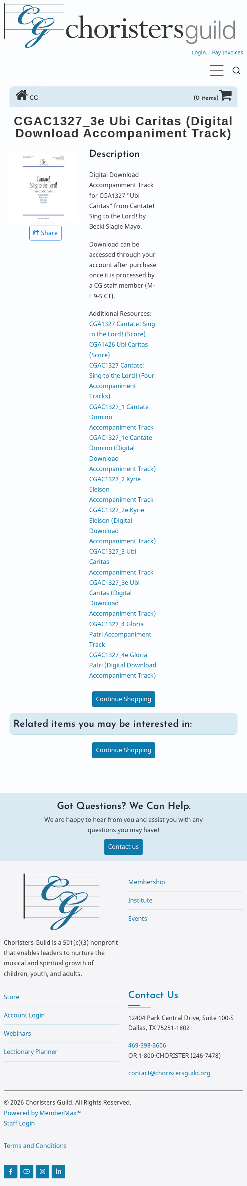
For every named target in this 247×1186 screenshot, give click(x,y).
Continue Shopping (123, 699)
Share (45, 233)
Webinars (17, 1033)
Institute (140, 900)
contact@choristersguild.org (169, 1073)
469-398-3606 (147, 1045)
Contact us (123, 846)
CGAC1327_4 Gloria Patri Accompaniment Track (120, 634)
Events (137, 918)
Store (11, 997)
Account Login (24, 1015)
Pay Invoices (227, 52)
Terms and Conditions (35, 1145)
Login (199, 52)
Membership (146, 882)
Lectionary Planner (31, 1052)
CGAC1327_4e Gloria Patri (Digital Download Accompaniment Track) (122, 665)
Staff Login (19, 1123)
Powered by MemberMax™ (42, 1113)
